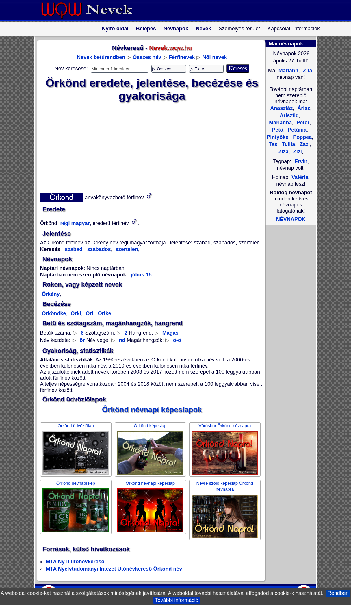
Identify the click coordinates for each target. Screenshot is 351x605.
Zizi (297, 151)
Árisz (303, 108)
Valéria (299, 177)
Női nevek (214, 57)
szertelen (126, 249)
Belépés (146, 29)
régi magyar (74, 223)
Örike (103, 313)
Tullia (288, 144)
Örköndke (54, 313)
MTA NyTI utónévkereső (75, 562)
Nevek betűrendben (101, 57)
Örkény (51, 294)
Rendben (338, 593)
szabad (74, 249)
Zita (307, 70)
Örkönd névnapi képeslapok (152, 409)
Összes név (147, 57)
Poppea (301, 137)
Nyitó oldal (115, 29)
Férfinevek (182, 57)
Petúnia (296, 130)
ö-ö (177, 340)
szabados (98, 249)
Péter (302, 123)
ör (82, 340)
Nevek (203, 29)
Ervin (300, 161)
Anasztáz (281, 108)
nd (122, 340)
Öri (88, 313)
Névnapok (176, 29)
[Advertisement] (148, 146)
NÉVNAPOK (291, 219)
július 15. (142, 275)
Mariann (287, 70)
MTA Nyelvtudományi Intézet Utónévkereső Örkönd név (114, 569)
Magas (170, 333)
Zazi (304, 144)
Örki (75, 313)
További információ (176, 600)
